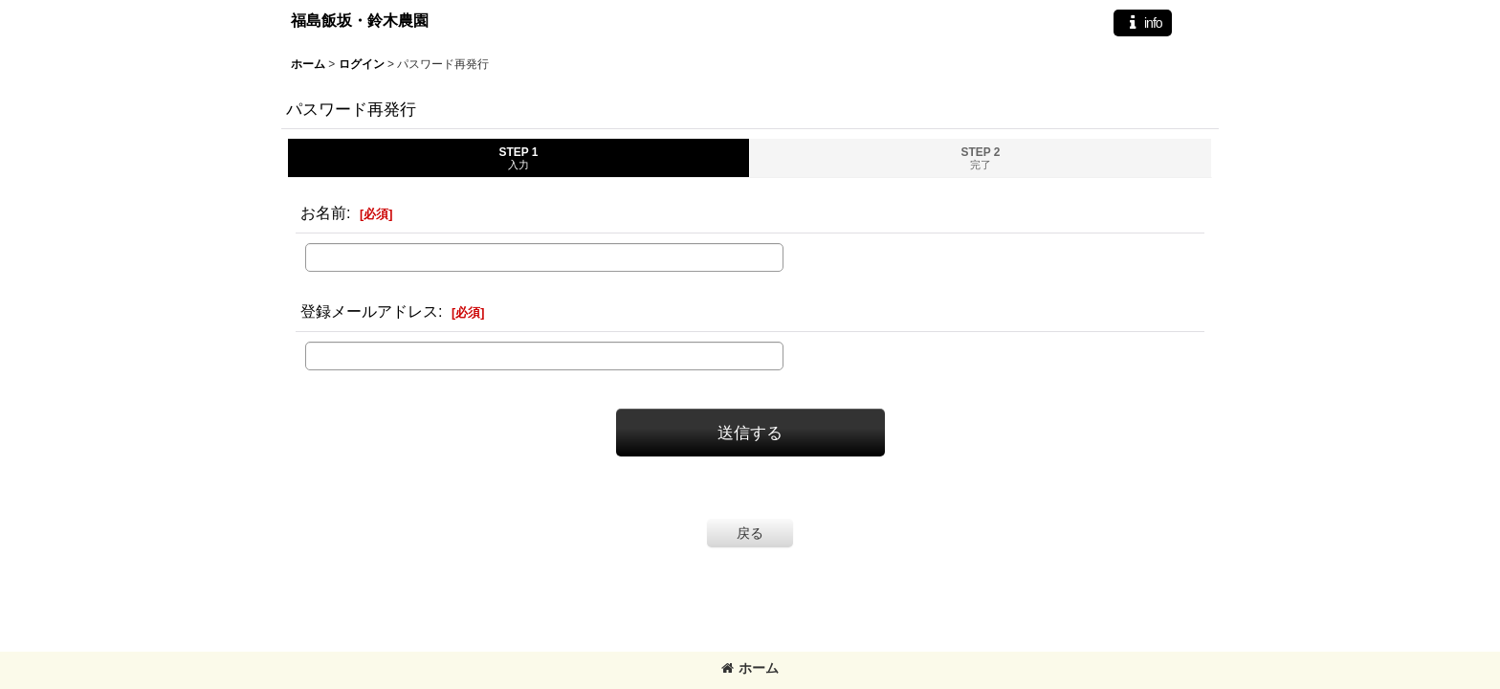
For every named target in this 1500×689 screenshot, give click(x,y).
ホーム (750, 668)
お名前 (323, 212)
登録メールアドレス (369, 311)
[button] (1143, 23)
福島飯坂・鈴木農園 (360, 20)
